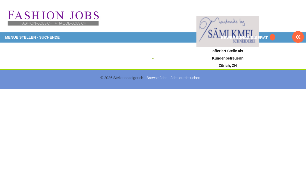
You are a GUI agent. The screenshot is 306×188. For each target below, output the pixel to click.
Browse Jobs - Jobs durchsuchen (173, 78)
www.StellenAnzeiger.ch (53, 18)
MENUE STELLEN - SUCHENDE (32, 37)
